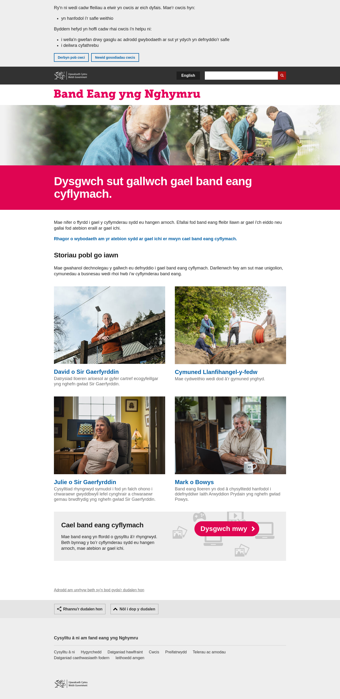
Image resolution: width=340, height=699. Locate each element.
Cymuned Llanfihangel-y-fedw (230, 330)
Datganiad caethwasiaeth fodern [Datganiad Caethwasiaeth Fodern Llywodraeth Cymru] (82, 658)
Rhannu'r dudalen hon (82, 609)
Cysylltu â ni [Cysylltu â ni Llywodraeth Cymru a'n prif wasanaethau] (64, 652)
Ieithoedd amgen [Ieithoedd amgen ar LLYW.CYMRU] (130, 658)
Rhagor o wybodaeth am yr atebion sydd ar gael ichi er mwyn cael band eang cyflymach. (146, 238)
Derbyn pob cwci (71, 57)
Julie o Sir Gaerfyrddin (109, 440)
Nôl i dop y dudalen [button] (137, 609)
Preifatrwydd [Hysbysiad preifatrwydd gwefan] (176, 652)
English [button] (188, 75)
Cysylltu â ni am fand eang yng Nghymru (96, 637)
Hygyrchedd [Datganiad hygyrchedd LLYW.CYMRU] (91, 652)
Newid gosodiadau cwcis (115, 57)
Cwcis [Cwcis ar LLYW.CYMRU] (154, 652)
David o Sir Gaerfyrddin (109, 330)
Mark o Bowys (230, 440)
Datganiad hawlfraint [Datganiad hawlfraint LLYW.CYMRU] (125, 652)
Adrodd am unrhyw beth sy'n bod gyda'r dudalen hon (99, 590)
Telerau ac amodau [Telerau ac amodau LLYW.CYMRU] (209, 652)
